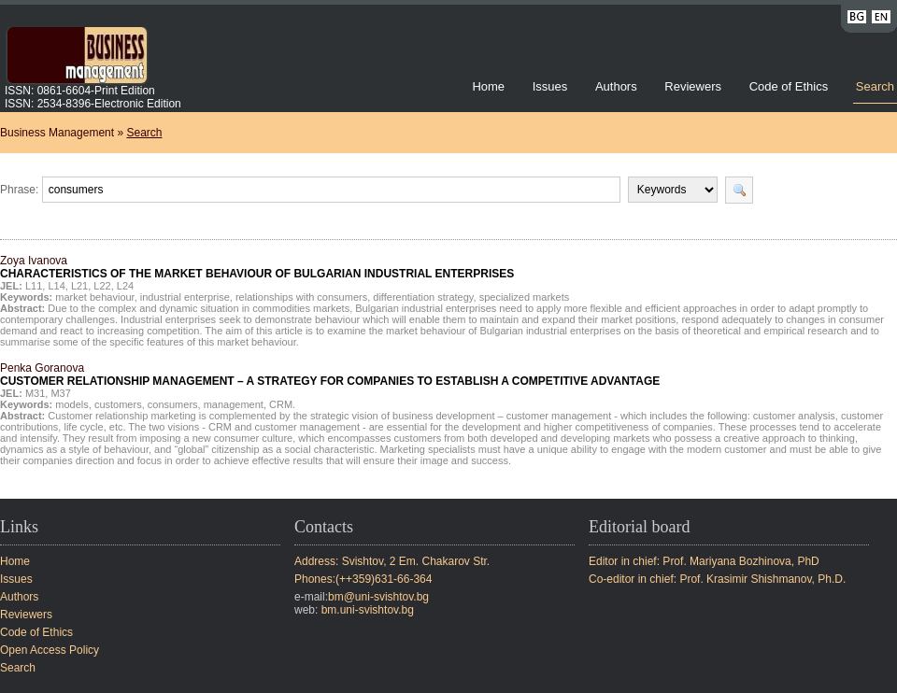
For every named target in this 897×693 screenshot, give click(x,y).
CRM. (282, 404)
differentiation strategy (423, 297)
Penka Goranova (330, 374)
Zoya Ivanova (257, 267)
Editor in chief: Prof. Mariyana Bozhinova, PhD (704, 561)
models (71, 404)
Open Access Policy (49, 650)
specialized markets (524, 297)
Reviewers (694, 86)
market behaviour (94, 297)
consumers (173, 404)
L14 (56, 285)
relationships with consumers (301, 297)
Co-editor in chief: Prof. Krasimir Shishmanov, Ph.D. (717, 579)
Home (488, 86)
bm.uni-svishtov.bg (367, 609)
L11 (33, 285)
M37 (60, 393)
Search (875, 86)
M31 (35, 393)
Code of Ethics (789, 86)
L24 (125, 285)
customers (118, 404)
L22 (101, 285)
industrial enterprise (185, 297)
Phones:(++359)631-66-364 (363, 579)
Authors (616, 86)
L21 (79, 285)
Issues (550, 86)
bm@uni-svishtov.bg (378, 596)
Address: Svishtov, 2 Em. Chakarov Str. (392, 561)
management (233, 404)
